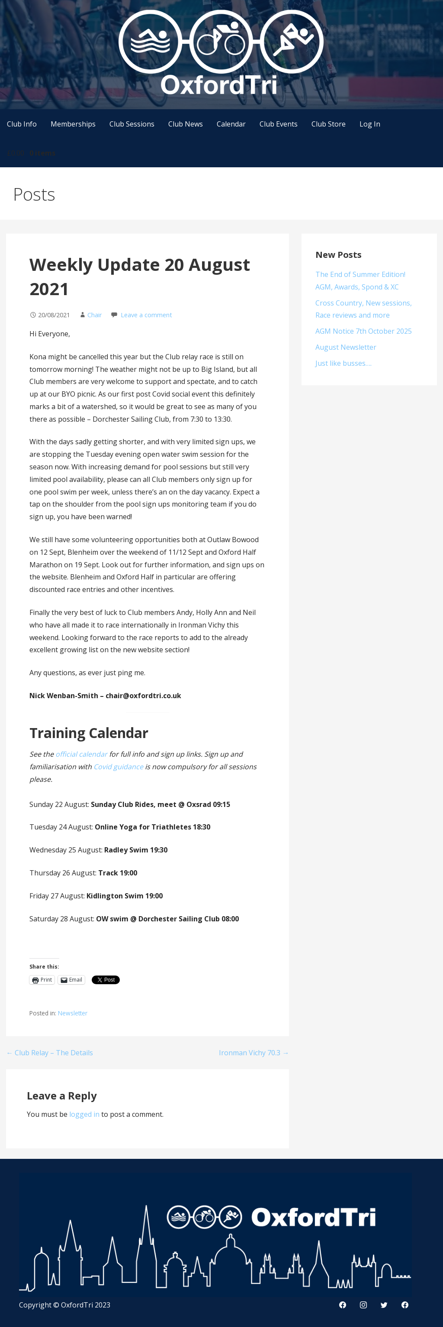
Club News (185, 124)
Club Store (328, 124)
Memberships (73, 124)
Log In (370, 124)
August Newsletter (345, 347)
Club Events (279, 124)
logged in (84, 1114)
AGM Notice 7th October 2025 (363, 331)
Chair (94, 315)
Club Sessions (131, 124)
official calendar (81, 754)
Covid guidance (118, 766)
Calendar (231, 124)
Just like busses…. (343, 363)
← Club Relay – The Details (49, 1052)
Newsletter (72, 1013)
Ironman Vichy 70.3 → (254, 1052)
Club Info (22, 124)
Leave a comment (146, 315)
